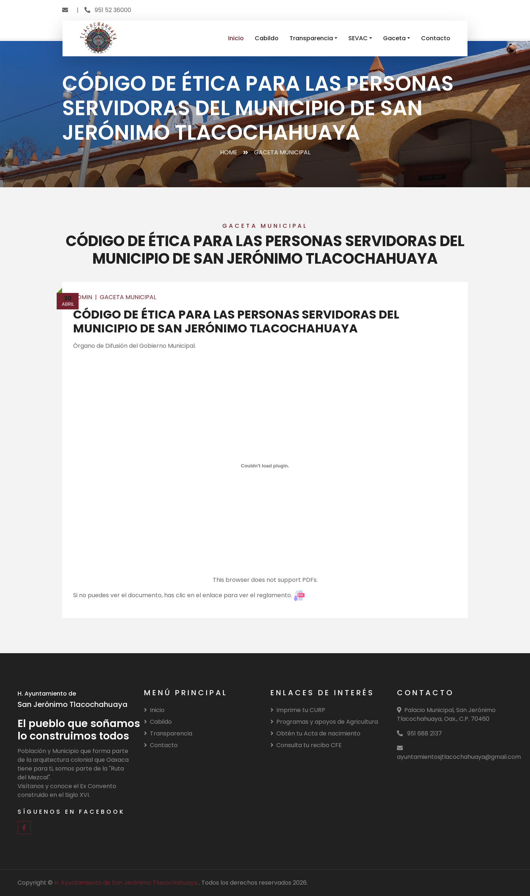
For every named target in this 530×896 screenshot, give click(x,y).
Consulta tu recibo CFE (306, 745)
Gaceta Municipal (128, 297)
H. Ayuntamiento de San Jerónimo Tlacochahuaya (126, 882)
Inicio (236, 38)
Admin (82, 297)
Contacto (435, 38)
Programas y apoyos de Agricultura (324, 722)
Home (228, 152)
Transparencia (311, 38)
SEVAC (358, 38)
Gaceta (394, 38)
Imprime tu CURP (297, 710)
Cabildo (267, 38)
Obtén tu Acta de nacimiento (315, 733)
